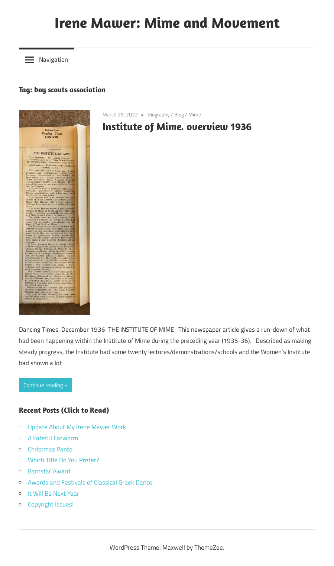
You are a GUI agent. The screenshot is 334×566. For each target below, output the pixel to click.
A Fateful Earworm (53, 438)
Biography (158, 114)
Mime (194, 114)
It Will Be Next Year (53, 493)
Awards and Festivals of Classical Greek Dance (90, 482)
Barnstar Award (49, 471)
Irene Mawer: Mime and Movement (167, 22)
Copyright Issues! (51, 504)
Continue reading (43, 385)
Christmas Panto (50, 449)
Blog (179, 114)
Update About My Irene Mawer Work (77, 427)
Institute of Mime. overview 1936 (177, 126)
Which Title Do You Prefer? (63, 460)
